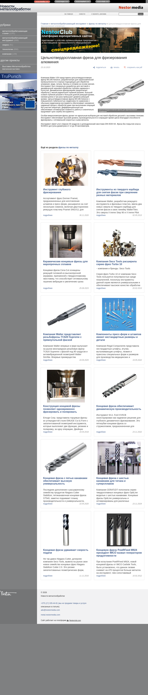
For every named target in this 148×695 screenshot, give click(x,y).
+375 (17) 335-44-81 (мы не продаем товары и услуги (63, 603)
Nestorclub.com (75, 620)
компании (9, 54)
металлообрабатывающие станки (14, 32)
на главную (68, 14)
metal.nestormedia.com (50, 615)
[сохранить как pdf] (133, 67)
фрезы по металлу (97, 24)
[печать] (115, 67)
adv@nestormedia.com (50, 610)
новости (82, 14)
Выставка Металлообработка (16, 67)
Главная (44, 24)
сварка (7, 45)
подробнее (47, 215)
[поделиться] (99, 67)
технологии (10, 49)
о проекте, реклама (98, 14)
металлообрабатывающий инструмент (14, 39)
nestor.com (42, 1)
